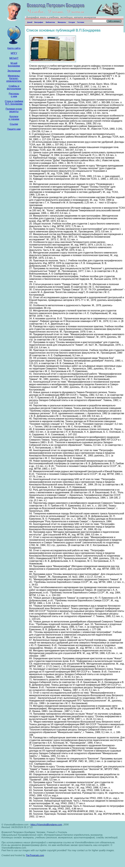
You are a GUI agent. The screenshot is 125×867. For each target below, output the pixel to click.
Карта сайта (13, 48)
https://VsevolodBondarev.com (46, 824)
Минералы (62, 22)
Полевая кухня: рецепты (14, 110)
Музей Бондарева (14, 64)
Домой (29, 22)
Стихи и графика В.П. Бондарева (14, 102)
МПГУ (14, 53)
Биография (38, 22)
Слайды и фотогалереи (14, 87)
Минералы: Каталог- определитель (14, 78)
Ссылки (14, 124)
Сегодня (72, 22)
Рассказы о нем (14, 95)
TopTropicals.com (35, 855)
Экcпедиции (13, 71)
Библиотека (50, 22)
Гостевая (80, 22)
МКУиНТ (14, 58)
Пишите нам (13, 129)
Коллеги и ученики (14, 117)
